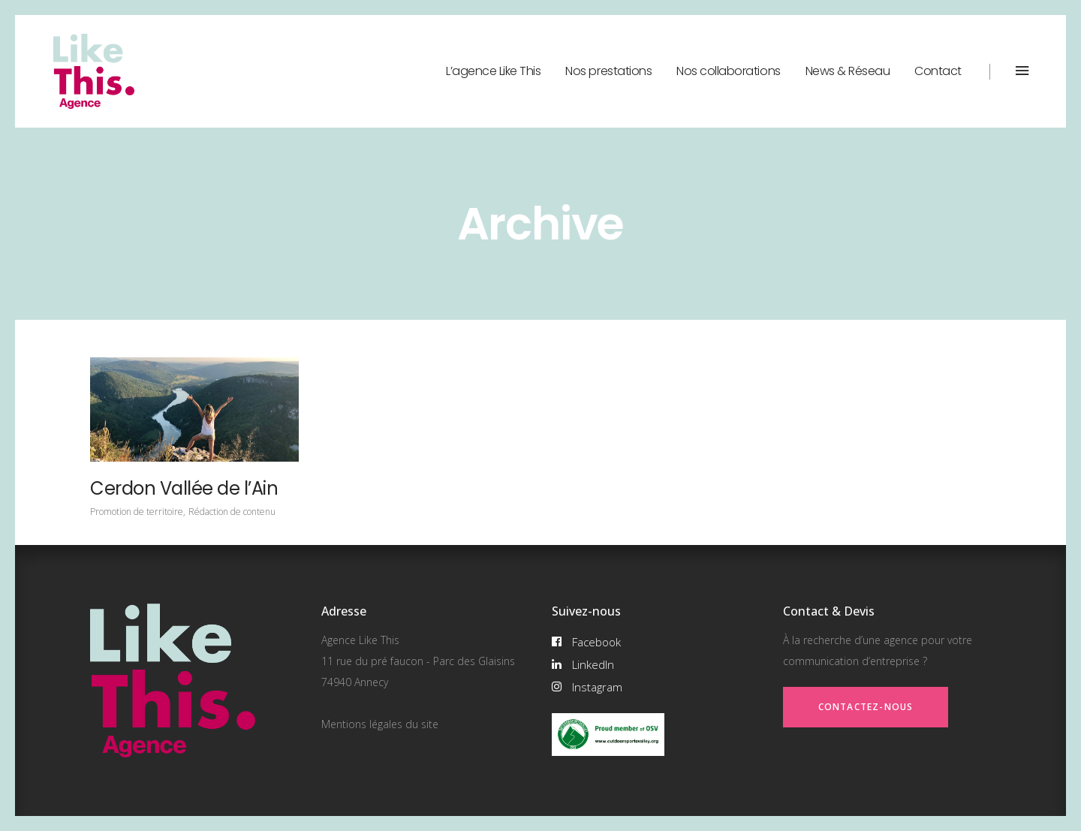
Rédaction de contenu (232, 511)
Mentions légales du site (379, 724)
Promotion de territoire (136, 511)
